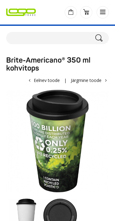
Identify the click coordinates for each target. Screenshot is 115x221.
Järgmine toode (86, 80)
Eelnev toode (47, 80)
